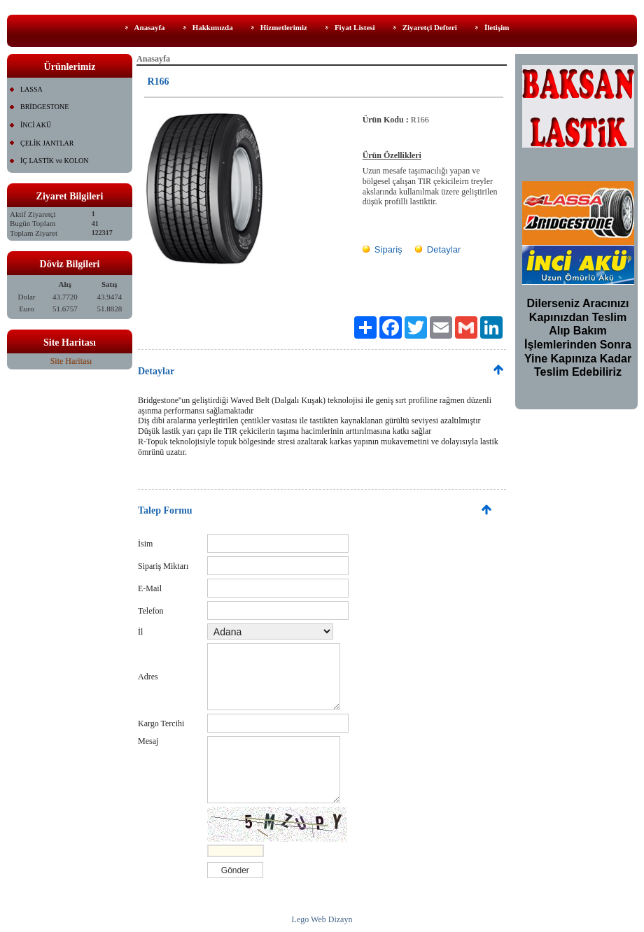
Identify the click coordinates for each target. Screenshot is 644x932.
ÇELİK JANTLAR (47, 143)
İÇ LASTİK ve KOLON (54, 160)
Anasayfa (149, 27)
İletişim (496, 27)
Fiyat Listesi (355, 27)
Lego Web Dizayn (322, 919)
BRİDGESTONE (44, 107)
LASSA (31, 89)
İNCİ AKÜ (35, 125)
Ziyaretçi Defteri (429, 27)
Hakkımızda (212, 27)
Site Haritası (71, 361)
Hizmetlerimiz (283, 27)
